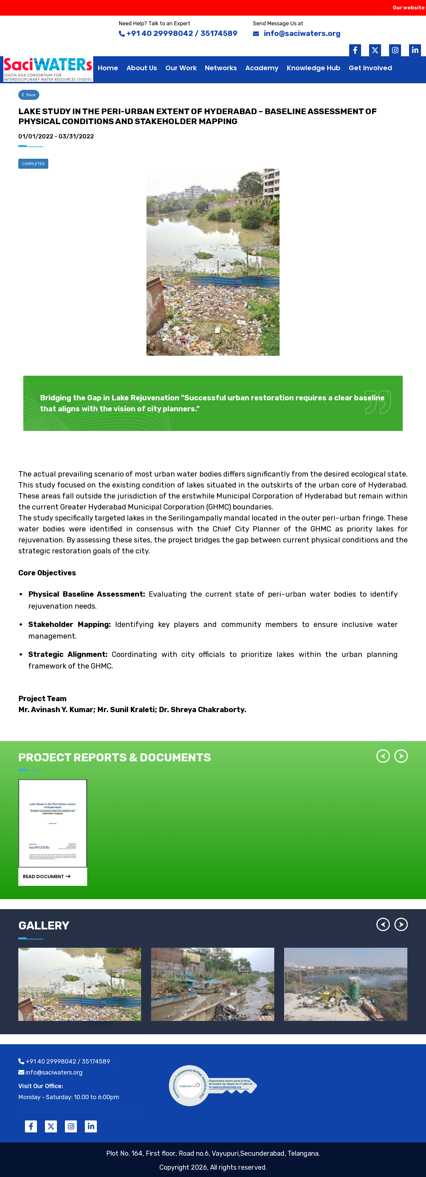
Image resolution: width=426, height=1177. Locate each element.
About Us (141, 68)
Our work (181, 68)
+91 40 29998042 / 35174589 (64, 1061)
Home (108, 68)
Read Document (46, 876)
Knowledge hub (313, 68)
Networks (221, 68)
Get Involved (370, 68)
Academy (262, 68)
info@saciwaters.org (50, 1072)
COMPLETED (33, 163)
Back (29, 95)
